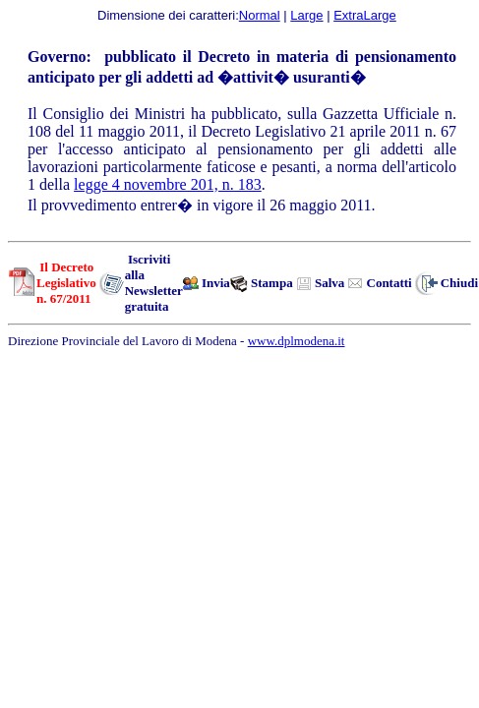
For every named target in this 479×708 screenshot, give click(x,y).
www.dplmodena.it (296, 340)
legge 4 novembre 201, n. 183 (168, 184)
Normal (259, 15)
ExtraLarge (364, 15)
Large (306, 15)
